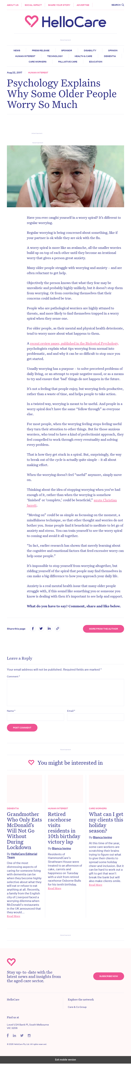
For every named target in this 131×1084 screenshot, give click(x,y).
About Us (13, 5)
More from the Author (102, 643)
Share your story (60, 5)
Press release (51, 50)
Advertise (83, 5)
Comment (14, 691)
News (27, 50)
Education (107, 61)
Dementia (23, 61)
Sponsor (77, 50)
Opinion (21, 56)
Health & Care (106, 56)
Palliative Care (79, 61)
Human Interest (48, 56)
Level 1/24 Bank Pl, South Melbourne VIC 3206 (29, 1047)
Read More (14, 936)
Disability (100, 50)
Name (12, 725)
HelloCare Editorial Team (23, 875)
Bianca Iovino (61, 863)
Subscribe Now (108, 996)
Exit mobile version (65, 1080)
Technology (77, 56)
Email (71, 725)
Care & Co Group (77, 1027)
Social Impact (34, 5)
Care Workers (49, 61)
